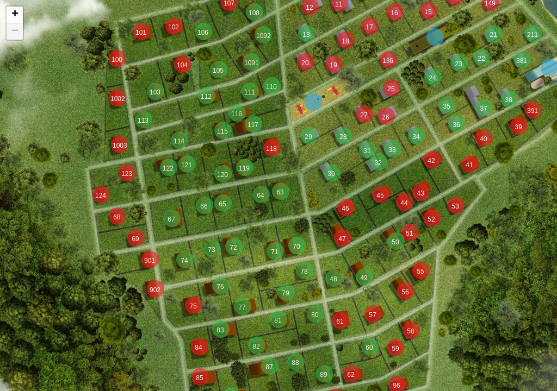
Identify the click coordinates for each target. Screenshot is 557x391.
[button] (119, 144)
